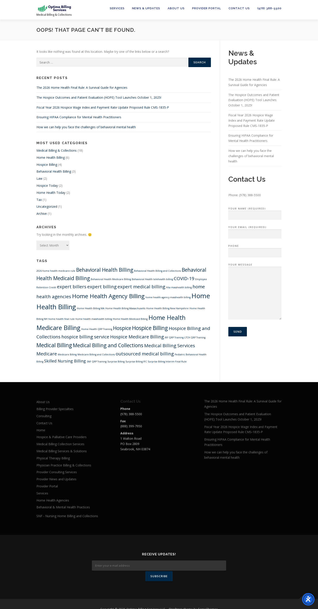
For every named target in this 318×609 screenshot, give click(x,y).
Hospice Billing (46, 164)
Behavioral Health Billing (53, 171)
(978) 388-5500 (269, 8)
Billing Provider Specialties (55, 409)
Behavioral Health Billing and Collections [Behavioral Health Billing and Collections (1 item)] (157, 270)
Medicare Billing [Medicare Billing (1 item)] (67, 354)
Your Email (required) (254, 230)
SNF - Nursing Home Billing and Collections (67, 516)
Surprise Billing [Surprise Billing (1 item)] (116, 361)
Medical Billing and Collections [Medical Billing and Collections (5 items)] (108, 345)
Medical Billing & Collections (56, 150)
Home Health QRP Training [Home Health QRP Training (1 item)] (96, 329)
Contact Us (239, 8)
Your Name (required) (254, 212)
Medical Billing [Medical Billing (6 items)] (54, 345)
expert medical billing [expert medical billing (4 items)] (141, 286)
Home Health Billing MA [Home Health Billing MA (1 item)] (90, 308)
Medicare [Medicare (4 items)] (46, 354)
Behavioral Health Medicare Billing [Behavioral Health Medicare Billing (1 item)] (111, 279)
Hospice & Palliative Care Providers (61, 437)
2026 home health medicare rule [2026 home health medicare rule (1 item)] (55, 270)
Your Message (254, 292)
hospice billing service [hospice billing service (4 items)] (85, 337)
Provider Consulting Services (56, 472)
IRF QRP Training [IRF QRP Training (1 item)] (174, 337)
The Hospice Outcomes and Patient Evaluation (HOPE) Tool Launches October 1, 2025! (98, 97)
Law (39, 178)
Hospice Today (47, 185)
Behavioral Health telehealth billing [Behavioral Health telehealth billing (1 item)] (152, 279)
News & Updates (146, 8)
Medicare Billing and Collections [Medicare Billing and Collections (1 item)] (96, 354)
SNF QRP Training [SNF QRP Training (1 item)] (96, 361)
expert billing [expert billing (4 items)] (102, 286)
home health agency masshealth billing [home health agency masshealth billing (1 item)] (168, 297)
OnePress (176, 598)
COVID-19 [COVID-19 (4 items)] (184, 278)
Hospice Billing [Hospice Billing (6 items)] (150, 328)
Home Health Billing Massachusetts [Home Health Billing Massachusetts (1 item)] (125, 308)
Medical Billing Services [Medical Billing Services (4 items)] (169, 345)
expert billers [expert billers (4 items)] (71, 286)
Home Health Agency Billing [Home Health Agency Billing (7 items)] (108, 296)
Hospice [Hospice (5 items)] (122, 328)
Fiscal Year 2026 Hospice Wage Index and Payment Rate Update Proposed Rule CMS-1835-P (102, 107)
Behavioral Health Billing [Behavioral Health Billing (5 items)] (104, 269)
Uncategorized (46, 206)
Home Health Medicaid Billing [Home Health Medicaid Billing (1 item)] (130, 319)
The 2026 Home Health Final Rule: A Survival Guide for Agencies (81, 87)
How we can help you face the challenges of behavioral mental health (86, 127)
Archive (41, 213)
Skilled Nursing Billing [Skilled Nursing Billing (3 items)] (65, 361)
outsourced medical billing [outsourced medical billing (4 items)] (145, 354)
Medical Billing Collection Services (60, 444)
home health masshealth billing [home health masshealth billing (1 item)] (94, 319)
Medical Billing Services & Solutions (61, 451)
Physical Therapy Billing (53, 458)
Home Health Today (50, 192)
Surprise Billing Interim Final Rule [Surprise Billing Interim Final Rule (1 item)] (167, 361)
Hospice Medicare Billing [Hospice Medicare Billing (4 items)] (137, 337)
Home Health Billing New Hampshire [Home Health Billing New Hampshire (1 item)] (167, 308)
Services (117, 8)
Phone (254, 249)
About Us (176, 8)
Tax (39, 200)
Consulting (43, 416)
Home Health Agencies (52, 500)
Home (40, 430)
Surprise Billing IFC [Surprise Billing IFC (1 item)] (136, 361)
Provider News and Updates (56, 479)
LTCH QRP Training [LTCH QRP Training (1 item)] (194, 337)
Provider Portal (206, 8)
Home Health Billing (50, 157)
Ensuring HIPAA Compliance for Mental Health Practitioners (78, 117)
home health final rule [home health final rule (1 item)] (61, 319)
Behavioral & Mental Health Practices (63, 507)
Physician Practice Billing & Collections (63, 465)
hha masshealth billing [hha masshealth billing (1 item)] (179, 287)
